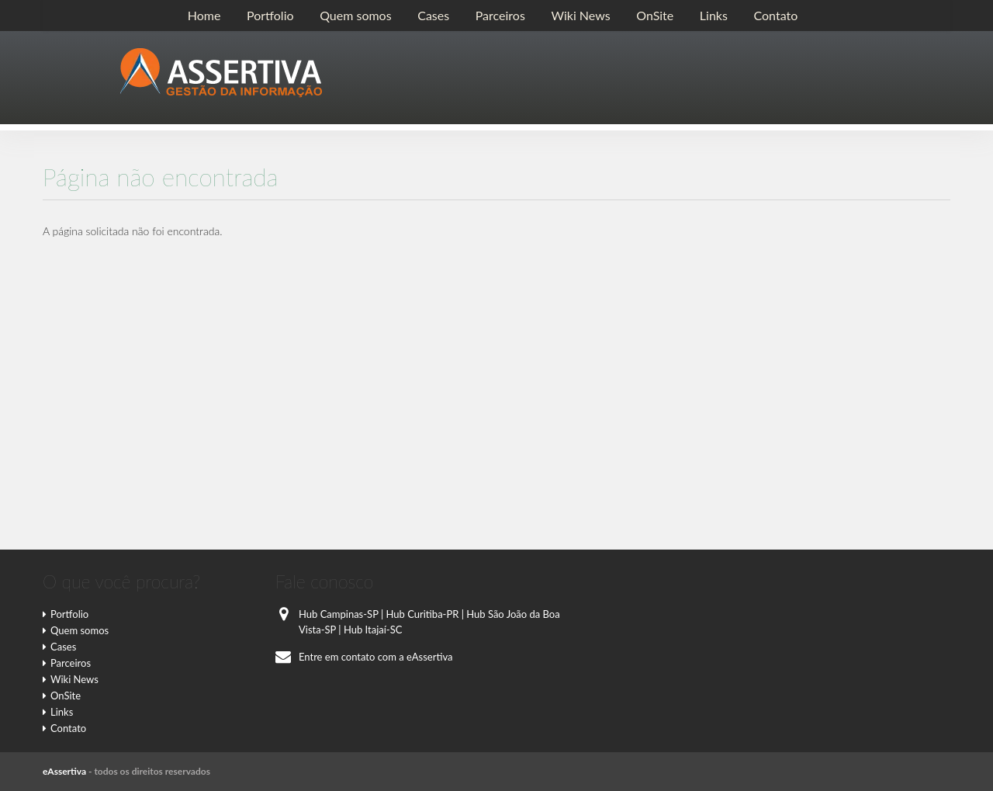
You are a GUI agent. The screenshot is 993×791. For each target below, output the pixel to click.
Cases (433, 15)
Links (714, 15)
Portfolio (270, 15)
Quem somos (355, 15)
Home (204, 15)
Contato (775, 15)
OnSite (654, 15)
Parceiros (500, 15)
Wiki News (580, 15)
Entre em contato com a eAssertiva (363, 656)
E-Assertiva (221, 73)
